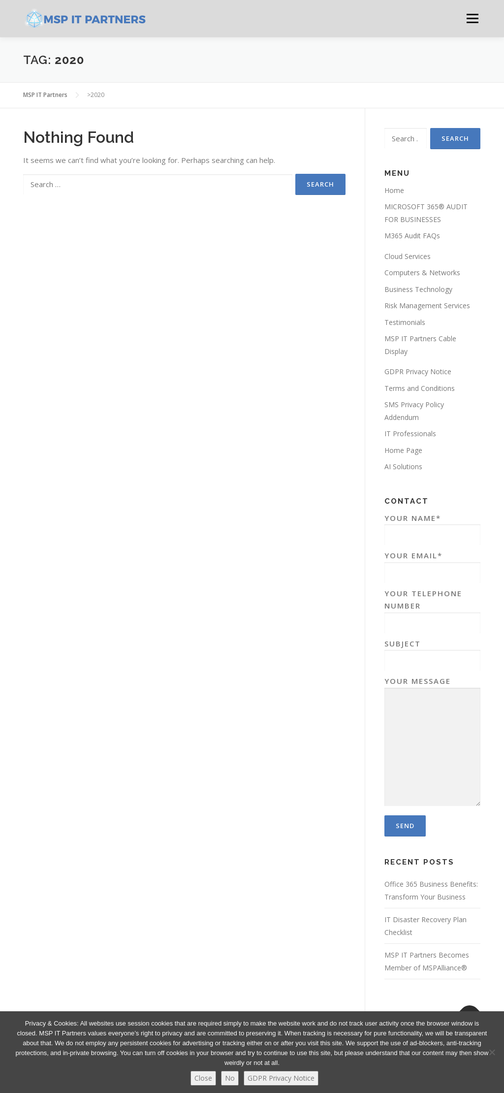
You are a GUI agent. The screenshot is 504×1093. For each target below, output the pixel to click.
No (230, 1078)
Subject (432, 652)
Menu (472, 18)
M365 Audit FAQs (412, 235)
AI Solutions (403, 466)
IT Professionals (410, 433)
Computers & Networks (422, 272)
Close (203, 1078)
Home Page (403, 450)
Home (394, 190)
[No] (492, 1052)
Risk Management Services (427, 305)
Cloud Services (407, 256)
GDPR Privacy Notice (417, 371)
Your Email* (432, 564)
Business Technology (418, 289)
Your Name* (432, 526)
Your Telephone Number (432, 608)
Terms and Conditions (419, 388)
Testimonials (404, 322)
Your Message (432, 742)
